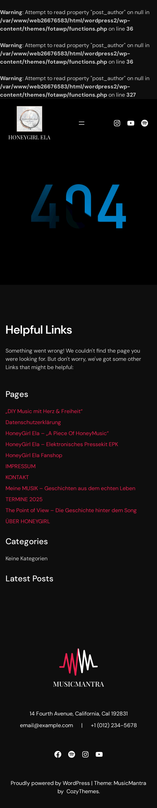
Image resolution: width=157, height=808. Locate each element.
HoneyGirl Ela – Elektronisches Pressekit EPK (62, 444)
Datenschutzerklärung (33, 422)
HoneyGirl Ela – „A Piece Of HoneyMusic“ (57, 433)
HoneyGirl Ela (29, 137)
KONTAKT (17, 477)
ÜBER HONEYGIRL (28, 521)
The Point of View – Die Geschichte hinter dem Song (71, 510)
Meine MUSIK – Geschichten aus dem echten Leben (70, 488)
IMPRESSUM (20, 466)
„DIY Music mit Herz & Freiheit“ (44, 411)
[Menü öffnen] (81, 123)
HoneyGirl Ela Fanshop (34, 455)
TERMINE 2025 (24, 499)
